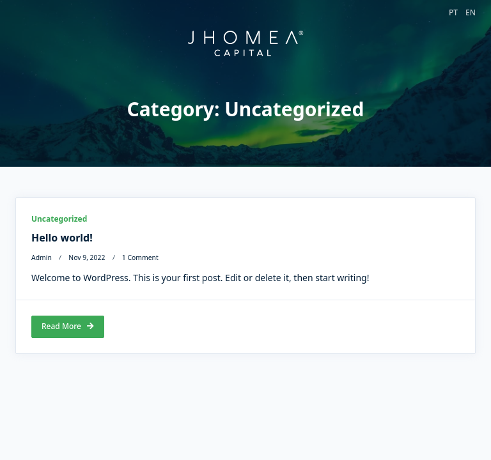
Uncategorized (59, 219)
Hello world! (62, 238)
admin (41, 258)
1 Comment (140, 258)
